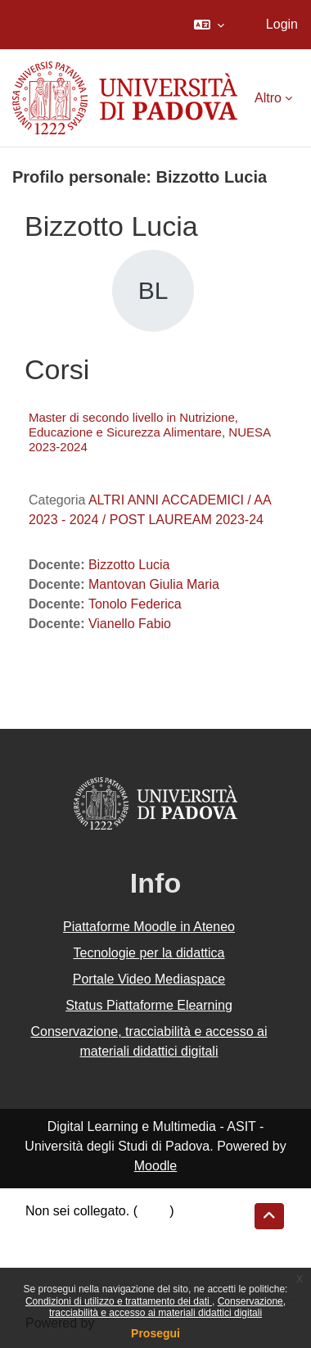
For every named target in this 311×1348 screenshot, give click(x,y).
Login (282, 24)
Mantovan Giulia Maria (153, 584)
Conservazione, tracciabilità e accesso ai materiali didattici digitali (167, 1307)
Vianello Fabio (129, 624)
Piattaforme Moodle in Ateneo (149, 927)
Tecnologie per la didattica (148, 953)
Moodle (155, 1166)
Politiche (49, 1254)
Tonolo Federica (135, 604)
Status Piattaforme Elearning (148, 1005)
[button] (209, 24)
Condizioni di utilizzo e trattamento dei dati (118, 1301)
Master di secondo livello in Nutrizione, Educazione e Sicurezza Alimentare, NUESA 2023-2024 (149, 432)
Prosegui (155, 1333)
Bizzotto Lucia (129, 565)
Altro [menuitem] (268, 98)
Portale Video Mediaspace (149, 979)
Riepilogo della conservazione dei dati (135, 1234)
